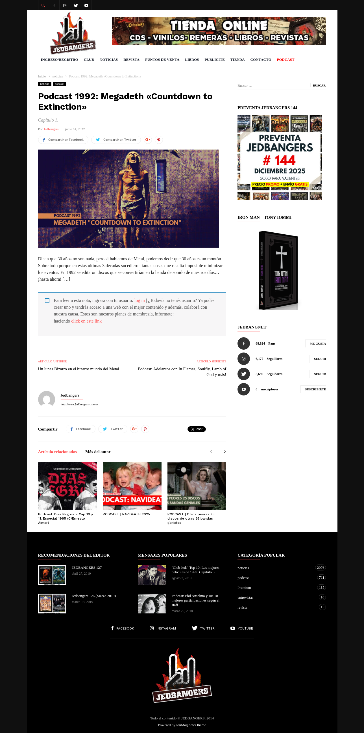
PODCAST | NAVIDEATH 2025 (126, 514)
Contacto (260, 59)
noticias (44, 83)
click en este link (86, 321)
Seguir (320, 358)
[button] (43, 5)
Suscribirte (315, 389)
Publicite (214, 59)
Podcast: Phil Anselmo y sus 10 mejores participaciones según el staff (195, 600)
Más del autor (97, 452)
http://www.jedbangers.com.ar (79, 404)
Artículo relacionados (57, 452)
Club (89, 59)
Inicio (42, 76)
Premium (276, 587)
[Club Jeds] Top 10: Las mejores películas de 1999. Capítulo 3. (195, 569)
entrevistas (276, 597)
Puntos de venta (162, 59)
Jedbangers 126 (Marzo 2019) (94, 596)
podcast (59, 83)
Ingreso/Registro (59, 59)
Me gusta (318, 343)
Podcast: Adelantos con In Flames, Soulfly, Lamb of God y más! (182, 372)
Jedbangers (50, 129)
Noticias (109, 59)
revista (276, 607)
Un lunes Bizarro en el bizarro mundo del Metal (78, 369)
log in (139, 300)
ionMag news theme (191, 725)
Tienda (237, 59)
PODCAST (286, 59)
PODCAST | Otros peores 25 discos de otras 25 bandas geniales (191, 518)
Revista (131, 59)
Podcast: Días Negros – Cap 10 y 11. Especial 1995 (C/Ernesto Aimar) (65, 518)
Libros (192, 59)
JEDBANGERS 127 (87, 567)
